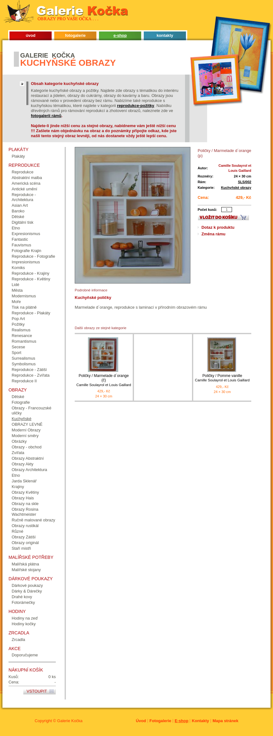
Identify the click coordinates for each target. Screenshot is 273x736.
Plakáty (18, 156)
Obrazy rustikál (25, 525)
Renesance (22, 335)
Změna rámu (213, 234)
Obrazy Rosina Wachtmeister (25, 512)
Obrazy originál (25, 542)
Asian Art (20, 205)
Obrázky (19, 441)
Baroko (18, 211)
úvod (31, 35)
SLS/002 (244, 182)
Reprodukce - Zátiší (29, 369)
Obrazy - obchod (27, 447)
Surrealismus (23, 358)
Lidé (15, 284)
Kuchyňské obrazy (236, 187)
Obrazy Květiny (25, 492)
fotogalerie (75, 35)
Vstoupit (36, 691)
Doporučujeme (25, 655)
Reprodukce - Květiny (31, 279)
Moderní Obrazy (26, 430)
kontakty (165, 35)
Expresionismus (26, 233)
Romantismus (24, 341)
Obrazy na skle (25, 503)
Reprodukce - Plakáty (31, 313)
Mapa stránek (225, 720)
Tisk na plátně (24, 307)
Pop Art (18, 318)
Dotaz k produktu (218, 227)
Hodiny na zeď (25, 618)
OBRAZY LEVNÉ (27, 424)
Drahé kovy (22, 596)
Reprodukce (22, 172)
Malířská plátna (25, 564)
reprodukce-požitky (135, 105)
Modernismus (24, 296)
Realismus (21, 330)
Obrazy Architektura (29, 469)
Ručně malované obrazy (33, 520)
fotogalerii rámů (46, 115)
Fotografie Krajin (26, 250)
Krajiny (18, 486)
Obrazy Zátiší (24, 537)
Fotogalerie (160, 720)
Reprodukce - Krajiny (30, 273)
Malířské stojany (26, 569)
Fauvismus (21, 245)
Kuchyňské (22, 418)
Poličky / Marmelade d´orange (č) (103, 380)
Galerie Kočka (69, 720)
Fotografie (21, 402)
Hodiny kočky (24, 623)
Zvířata (18, 452)
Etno (16, 228)
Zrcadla (18, 639)
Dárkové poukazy (27, 585)
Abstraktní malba (27, 177)
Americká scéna (26, 183)
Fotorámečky (23, 602)
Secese (18, 347)
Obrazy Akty (22, 464)
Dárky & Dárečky (27, 591)
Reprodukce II (24, 381)
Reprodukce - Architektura (24, 197)
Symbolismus (24, 364)
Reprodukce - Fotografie (33, 256)
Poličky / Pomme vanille (222, 378)
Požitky (18, 324)
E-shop (181, 720)
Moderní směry (25, 435)
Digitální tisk (22, 222)
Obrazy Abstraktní (28, 458)
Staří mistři (21, 548)
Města (17, 290)
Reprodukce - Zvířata (30, 375)
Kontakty (200, 720)
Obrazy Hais (23, 498)
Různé (17, 531)
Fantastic (20, 239)
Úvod (141, 720)
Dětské (18, 216)
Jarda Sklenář (24, 481)
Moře (16, 301)
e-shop (120, 35)
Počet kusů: (207, 209)
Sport (16, 352)
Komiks (18, 267)
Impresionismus (26, 262)
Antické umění (24, 189)
